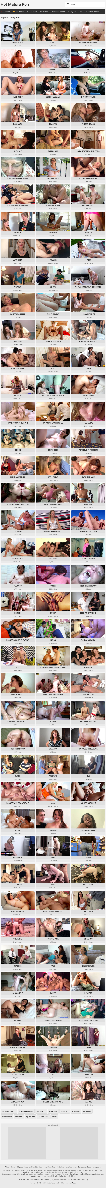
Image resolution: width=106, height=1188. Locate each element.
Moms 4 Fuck (7, 1117)
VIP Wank (32, 11)
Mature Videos (92, 11)
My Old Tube (30, 1117)
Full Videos (18, 11)
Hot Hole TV (41, 1112)
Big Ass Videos (75, 11)
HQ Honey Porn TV (9, 1112)
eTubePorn (76, 1112)
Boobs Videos (58, 11)
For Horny (18, 1117)
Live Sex (7, 12)
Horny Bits (64, 1112)
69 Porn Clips (43, 1117)
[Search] (67, 4)
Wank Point (53, 1112)
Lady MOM (87, 1112)
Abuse (74, 1183)
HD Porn (44, 11)
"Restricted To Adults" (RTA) (44, 1180)
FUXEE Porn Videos (26, 1112)
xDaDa (54, 1117)
